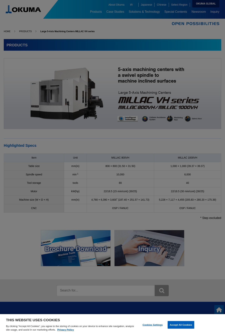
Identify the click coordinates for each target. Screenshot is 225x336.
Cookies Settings (152, 326)
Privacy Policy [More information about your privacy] (65, 331)
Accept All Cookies (181, 326)
